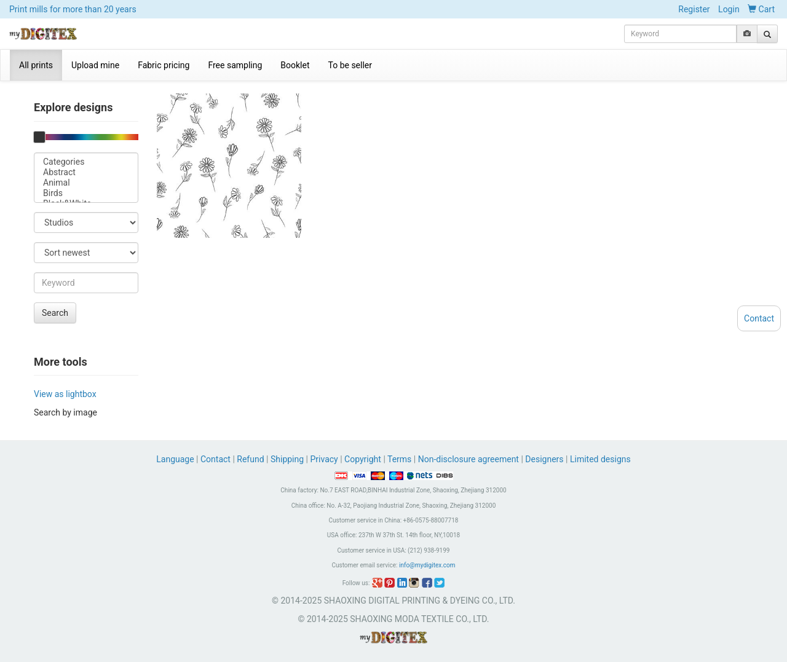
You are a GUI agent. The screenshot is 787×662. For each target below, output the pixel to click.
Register (694, 9)
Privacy (324, 459)
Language (176, 459)
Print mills (72, 9)
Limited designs (600, 459)
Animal (86, 183)
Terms (399, 459)
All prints (36, 65)
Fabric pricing (163, 65)
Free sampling (235, 65)
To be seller (350, 65)
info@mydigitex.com (427, 565)
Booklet (294, 65)
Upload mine (95, 65)
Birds (86, 193)
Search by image (65, 412)
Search (55, 313)
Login (729, 9)
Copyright (362, 459)
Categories (86, 162)
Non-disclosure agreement (468, 459)
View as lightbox (65, 394)
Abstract (86, 172)
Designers (544, 459)
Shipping (287, 459)
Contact (215, 459)
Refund (250, 459)
